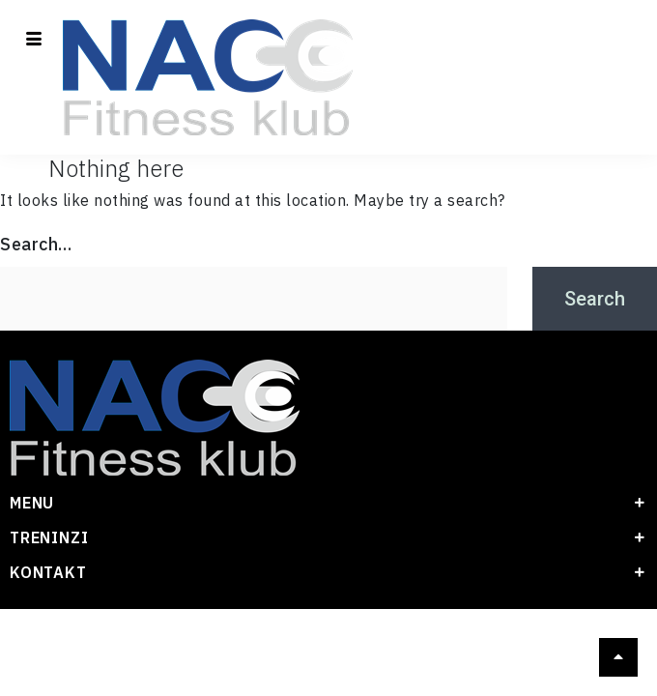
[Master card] (312, 667)
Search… (36, 244)
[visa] (344, 667)
